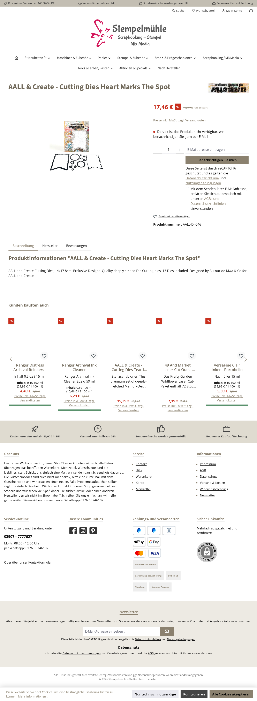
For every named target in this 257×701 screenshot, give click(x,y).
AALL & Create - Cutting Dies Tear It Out (128, 367)
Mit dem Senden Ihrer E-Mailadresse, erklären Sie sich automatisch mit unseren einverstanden (218, 199)
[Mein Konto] (232, 11)
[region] (76, 147)
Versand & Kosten (212, 483)
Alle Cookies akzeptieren (231, 694)
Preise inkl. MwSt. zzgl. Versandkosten (179, 120)
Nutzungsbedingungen (203, 183)
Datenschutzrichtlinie (202, 178)
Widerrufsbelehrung (214, 489)
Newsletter (207, 495)
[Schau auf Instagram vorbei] (83, 530)
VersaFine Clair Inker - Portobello (227, 367)
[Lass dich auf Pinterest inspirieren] (93, 530)
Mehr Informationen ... (33, 696)
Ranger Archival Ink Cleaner (79, 367)
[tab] (23, 246)
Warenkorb (144, 476)
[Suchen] (178, 11)
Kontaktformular (40, 562)
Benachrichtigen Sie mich (217, 160)
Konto (140, 483)
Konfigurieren (194, 694)
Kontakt (141, 464)
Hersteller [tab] (50, 245)
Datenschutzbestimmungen (81, 653)
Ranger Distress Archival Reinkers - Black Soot (29, 367)
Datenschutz (208, 476)
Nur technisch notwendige (155, 694)
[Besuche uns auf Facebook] (73, 530)
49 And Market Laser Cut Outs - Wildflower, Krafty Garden (178, 367)
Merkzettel (143, 489)
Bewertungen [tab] (76, 245)
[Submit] (167, 631)
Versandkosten (117, 675)
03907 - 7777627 (18, 536)
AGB (203, 470)
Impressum (208, 464)
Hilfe (139, 470)
